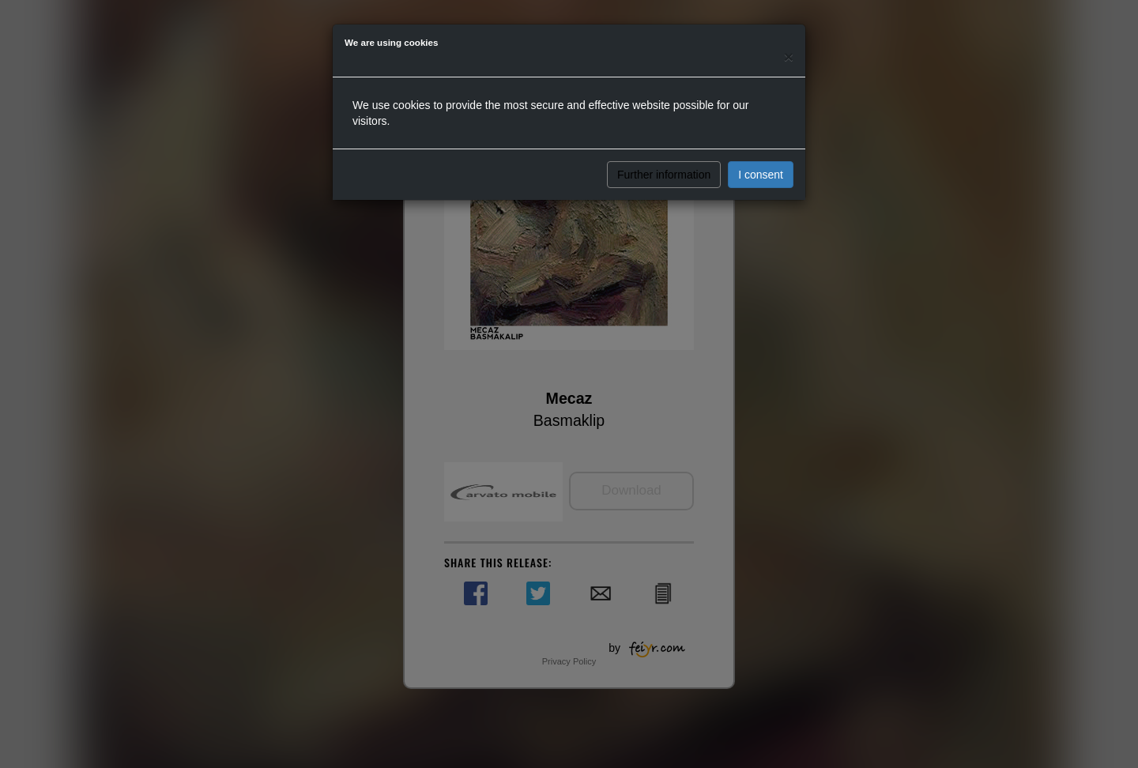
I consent (760, 174)
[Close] (788, 56)
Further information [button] (663, 174)
